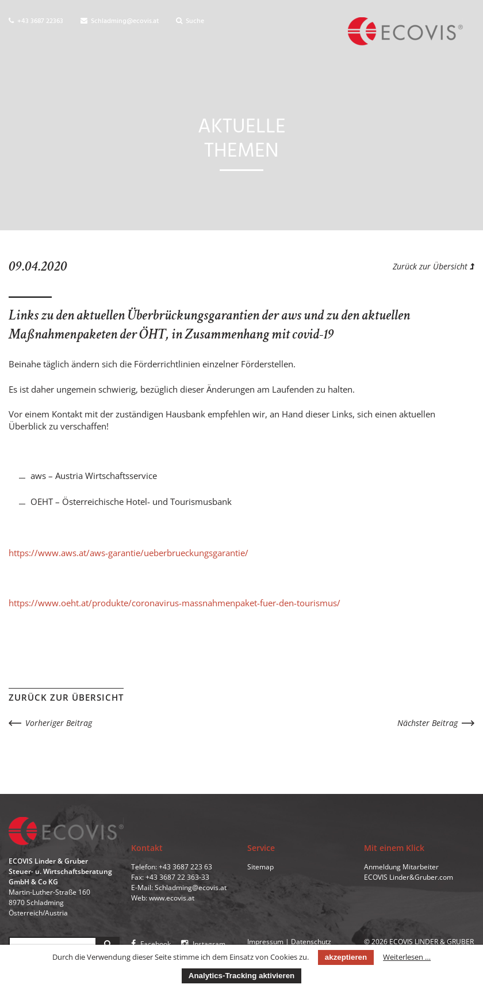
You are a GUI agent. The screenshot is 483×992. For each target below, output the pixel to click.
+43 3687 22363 (36, 21)
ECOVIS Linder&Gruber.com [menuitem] (408, 877)
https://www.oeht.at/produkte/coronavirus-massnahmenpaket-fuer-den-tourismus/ (174, 603)
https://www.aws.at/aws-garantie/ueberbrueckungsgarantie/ (128, 552)
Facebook (151, 944)
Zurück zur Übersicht (433, 266)
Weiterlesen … (407, 957)
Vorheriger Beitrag (58, 722)
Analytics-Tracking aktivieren (241, 975)
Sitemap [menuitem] (260, 867)
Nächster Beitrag (427, 722)
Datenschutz (311, 942)
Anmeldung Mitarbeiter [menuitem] (401, 867)
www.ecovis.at (171, 898)
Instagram (203, 944)
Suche (190, 21)
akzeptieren (346, 957)
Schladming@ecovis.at (119, 21)
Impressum (265, 942)
